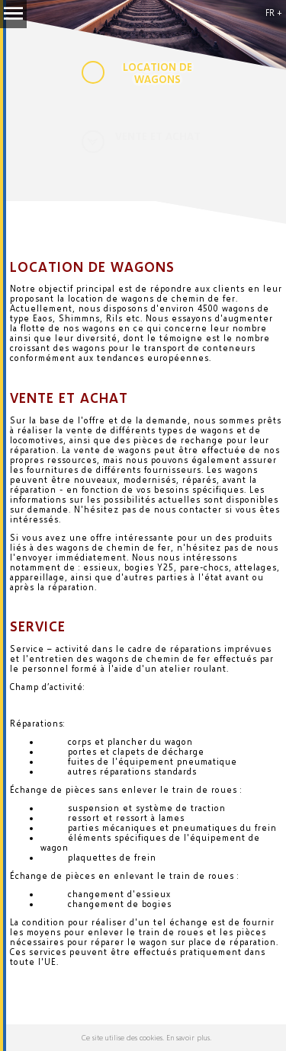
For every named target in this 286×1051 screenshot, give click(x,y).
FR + (273, 13)
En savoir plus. (188, 1037)
